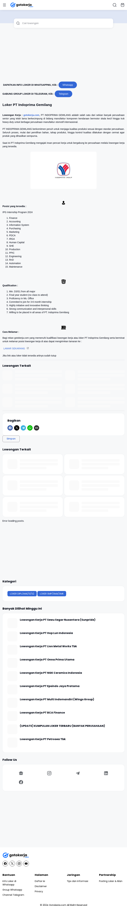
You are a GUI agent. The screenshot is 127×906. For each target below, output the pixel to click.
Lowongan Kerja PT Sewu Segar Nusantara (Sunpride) (57, 620)
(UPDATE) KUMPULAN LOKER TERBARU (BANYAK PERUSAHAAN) (62, 726)
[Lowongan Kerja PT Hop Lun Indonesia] (12, 636)
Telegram (63, 94)
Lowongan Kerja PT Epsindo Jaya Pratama (50, 686)
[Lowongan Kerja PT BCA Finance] (12, 716)
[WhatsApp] (30, 428)
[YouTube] (26, 863)
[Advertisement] (63, 56)
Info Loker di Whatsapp (9, 882)
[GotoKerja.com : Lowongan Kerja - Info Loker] (63, 855)
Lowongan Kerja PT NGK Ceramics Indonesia (51, 673)
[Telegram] (23, 428)
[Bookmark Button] (122, 5)
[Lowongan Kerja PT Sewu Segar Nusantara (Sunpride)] (12, 623)
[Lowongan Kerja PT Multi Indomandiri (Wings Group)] (12, 703)
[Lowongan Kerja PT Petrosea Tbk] (12, 743)
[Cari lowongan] (66, 23)
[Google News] (21, 773)
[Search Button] (114, 5)
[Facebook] (10, 428)
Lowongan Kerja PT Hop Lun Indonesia (46, 633)
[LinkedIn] (106, 773)
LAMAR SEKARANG (14, 348)
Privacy (39, 891)
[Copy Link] (36, 428)
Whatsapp (68, 85)
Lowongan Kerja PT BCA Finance (42, 713)
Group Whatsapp (12, 889)
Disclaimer (41, 886)
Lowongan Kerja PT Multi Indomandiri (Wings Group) (57, 699)
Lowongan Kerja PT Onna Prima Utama (47, 659)
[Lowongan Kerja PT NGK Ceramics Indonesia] (12, 676)
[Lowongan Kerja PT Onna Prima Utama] (12, 663)
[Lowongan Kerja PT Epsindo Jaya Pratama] (12, 689)
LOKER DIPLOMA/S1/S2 (22, 593)
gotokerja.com (31, 115)
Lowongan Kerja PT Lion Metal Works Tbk (48, 646)
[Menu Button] (4, 5)
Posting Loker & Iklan (110, 881)
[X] (16, 428)
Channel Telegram (13, 895)
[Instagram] (49, 773)
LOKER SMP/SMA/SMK (52, 593)
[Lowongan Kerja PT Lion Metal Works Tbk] (12, 650)
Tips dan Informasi (77, 881)
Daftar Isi (40, 881)
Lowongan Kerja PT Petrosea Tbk (43, 739)
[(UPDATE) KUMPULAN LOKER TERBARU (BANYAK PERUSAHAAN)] (12, 729)
